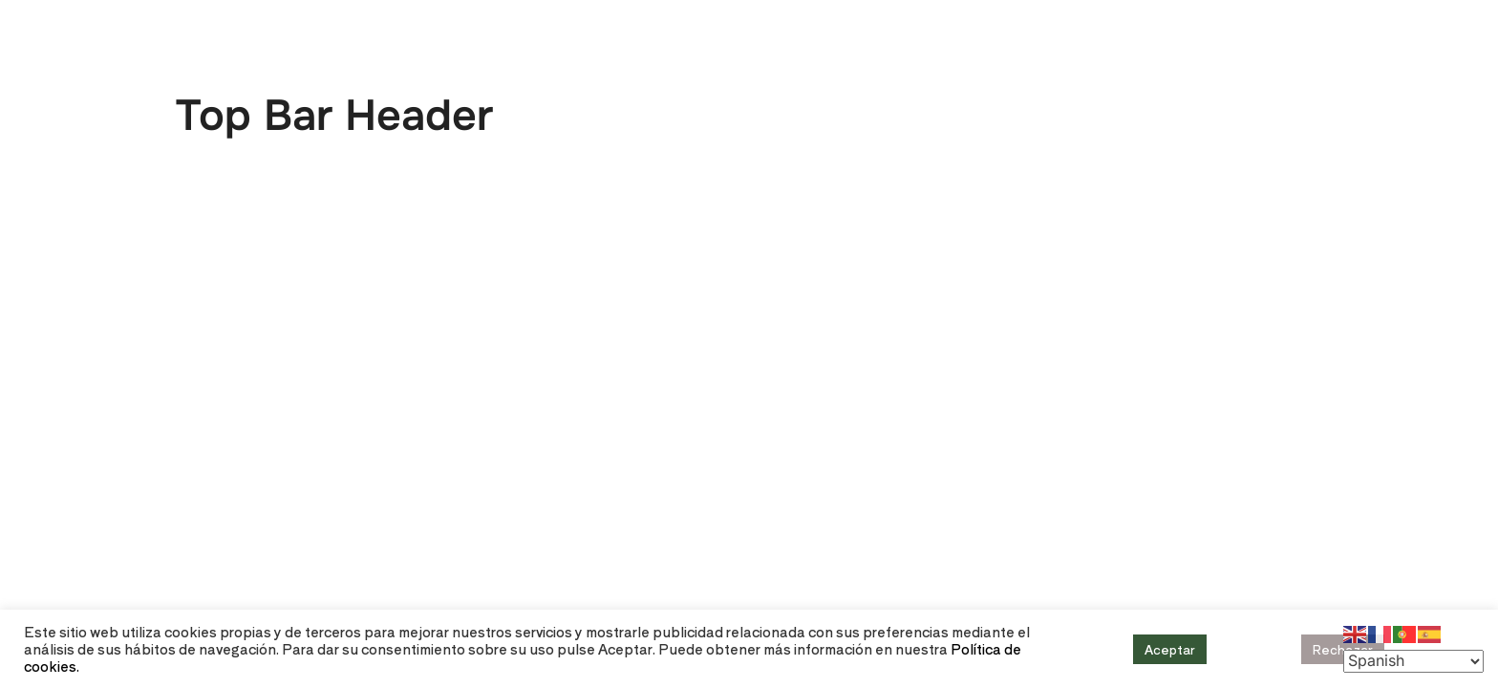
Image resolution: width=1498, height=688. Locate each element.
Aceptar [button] (1170, 649)
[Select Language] (1413, 661)
